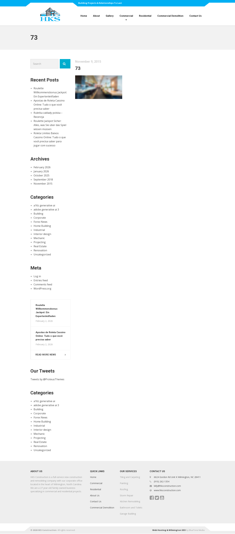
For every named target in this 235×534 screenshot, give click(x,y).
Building (38, 213)
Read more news (46, 355)
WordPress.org (42, 288)
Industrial (39, 230)
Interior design (42, 234)
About (96, 15)
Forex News (40, 221)
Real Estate (40, 246)
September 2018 (43, 179)
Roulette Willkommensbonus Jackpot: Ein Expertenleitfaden (50, 92)
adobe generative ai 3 (46, 209)
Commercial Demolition (170, 15)
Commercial (126, 15)
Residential (145, 15)
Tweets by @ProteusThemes (47, 379)
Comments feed (43, 284)
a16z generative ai (44, 205)
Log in (37, 276)
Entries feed (41, 280)
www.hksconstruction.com (167, 490)
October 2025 (41, 175)
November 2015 (43, 183)
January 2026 (41, 171)
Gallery (110, 15)
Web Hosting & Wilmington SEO (169, 530)
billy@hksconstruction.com (167, 486)
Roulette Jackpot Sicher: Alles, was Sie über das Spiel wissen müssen (50, 125)
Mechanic (39, 238)
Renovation (40, 250)
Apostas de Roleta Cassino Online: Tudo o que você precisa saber (49, 104)
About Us (94, 495)
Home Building (42, 226)
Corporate (40, 217)
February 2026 (42, 167)
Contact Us (195, 15)
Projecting (40, 242)
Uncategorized (42, 254)
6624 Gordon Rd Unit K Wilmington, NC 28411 (177, 477)
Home (83, 15)
